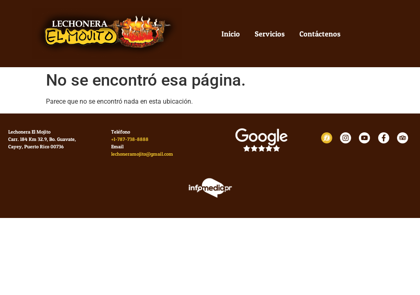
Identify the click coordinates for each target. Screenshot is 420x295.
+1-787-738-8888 (129, 139)
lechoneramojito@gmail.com (142, 154)
